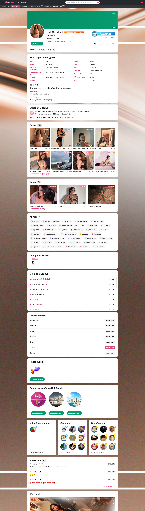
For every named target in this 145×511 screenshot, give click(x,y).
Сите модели (6, 6)
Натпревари (47, 6)
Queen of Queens (69, 111)
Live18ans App (58, 6)
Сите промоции (36, 6)
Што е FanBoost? (109, 37)
